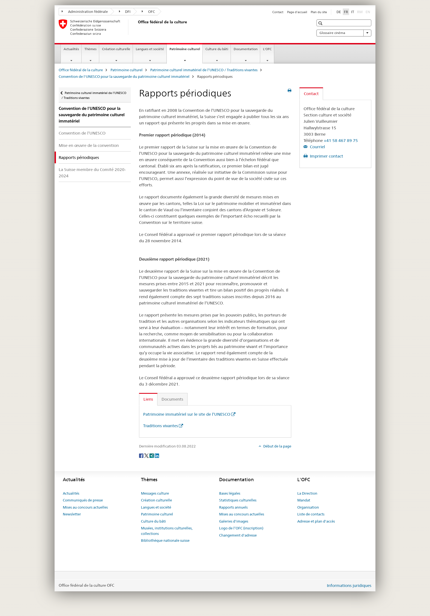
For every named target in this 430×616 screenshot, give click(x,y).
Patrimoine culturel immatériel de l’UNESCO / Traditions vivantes (204, 70)
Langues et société (150, 49)
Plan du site (319, 12)
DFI (125, 11)
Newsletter (72, 514)
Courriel (317, 146)
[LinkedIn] (157, 455)
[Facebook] (141, 455)
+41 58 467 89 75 (341, 140)
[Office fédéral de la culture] (137, 27)
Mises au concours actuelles (85, 507)
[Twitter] (146, 455)
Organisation (308, 507)
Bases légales (229, 493)
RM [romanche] (360, 11)
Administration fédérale (85, 11)
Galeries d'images (233, 521)
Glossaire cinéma (343, 33)
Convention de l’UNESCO (82, 133)
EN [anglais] (368, 11)
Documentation (246, 49)
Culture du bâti (216, 49)
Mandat (303, 500)
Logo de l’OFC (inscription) (241, 528)
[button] (321, 23)
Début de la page (276, 446)
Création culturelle (116, 49)
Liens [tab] (148, 399)
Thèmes (90, 49)
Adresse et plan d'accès (316, 521)
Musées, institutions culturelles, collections (167, 531)
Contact (277, 12)
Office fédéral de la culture (81, 70)
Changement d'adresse (238, 535)
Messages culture (155, 493)
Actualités (71, 49)
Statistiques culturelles (237, 500)
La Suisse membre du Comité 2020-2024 (92, 172)
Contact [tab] (311, 93)
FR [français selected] (346, 12)
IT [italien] (352, 12)
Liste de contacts (310, 514)
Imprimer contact (326, 156)
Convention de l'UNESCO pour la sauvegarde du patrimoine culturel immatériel (124, 76)
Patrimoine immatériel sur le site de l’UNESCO (186, 414)
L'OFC (267, 49)
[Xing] (152, 455)
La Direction (307, 493)
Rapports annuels (233, 507)
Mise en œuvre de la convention (89, 145)
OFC (148, 11)
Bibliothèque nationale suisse (165, 540)
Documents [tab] (172, 399)
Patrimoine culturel (185, 51)
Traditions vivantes (160, 425)
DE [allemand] (338, 12)
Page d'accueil (297, 12)
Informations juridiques (349, 585)
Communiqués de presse (83, 500)
